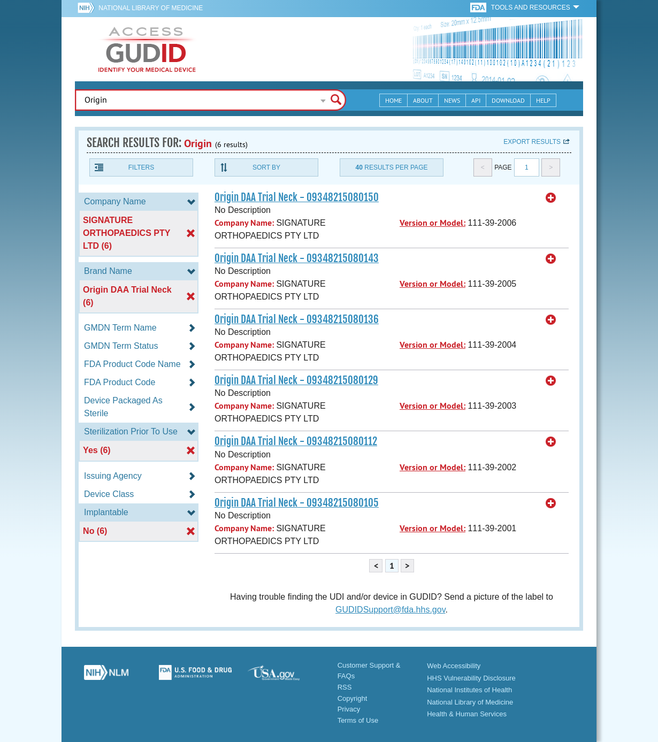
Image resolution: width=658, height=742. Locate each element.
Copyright (353, 698)
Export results (532, 142)
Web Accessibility (453, 666)
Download (508, 100)
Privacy (349, 709)
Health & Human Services (467, 714)
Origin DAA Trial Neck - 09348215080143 (297, 258)
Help (543, 100)
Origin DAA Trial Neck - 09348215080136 (297, 319)
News (452, 100)
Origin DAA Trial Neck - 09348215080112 (296, 441)
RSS (345, 687)
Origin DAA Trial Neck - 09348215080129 (296, 380)
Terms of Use (358, 720)
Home (393, 100)
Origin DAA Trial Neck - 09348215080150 (297, 197)
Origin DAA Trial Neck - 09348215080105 (297, 502)
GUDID (147, 49)
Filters (141, 167)
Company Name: (244, 222)
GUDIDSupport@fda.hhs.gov (390, 609)
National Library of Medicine (150, 8)
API (475, 100)
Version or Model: (432, 222)
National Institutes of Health (469, 690)
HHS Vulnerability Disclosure (471, 678)
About (423, 100)
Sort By (266, 167)
